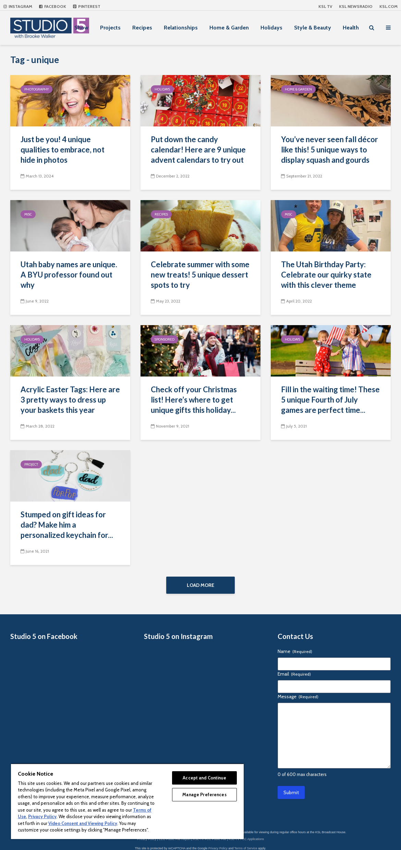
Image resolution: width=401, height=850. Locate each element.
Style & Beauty (312, 27)
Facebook (52, 6)
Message (298, 696)
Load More (200, 585)
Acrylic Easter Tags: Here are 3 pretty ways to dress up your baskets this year (70, 400)
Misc (28, 214)
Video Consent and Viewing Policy (82, 823)
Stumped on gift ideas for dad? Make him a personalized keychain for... (67, 525)
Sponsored (164, 339)
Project (31, 464)
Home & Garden (229, 27)
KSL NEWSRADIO (356, 6)
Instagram (17, 6)
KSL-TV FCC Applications (246, 839)
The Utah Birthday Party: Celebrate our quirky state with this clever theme (326, 275)
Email (294, 674)
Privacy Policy (218, 848)
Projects (110, 27)
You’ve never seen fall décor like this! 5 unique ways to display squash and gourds (329, 149)
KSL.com (388, 6)
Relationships (181, 27)
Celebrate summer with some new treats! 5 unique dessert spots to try (200, 275)
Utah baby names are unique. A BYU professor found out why (69, 275)
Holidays (271, 27)
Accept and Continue (204, 777)
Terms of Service (245, 848)
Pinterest (86, 6)
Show (81, 27)
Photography (36, 89)
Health (351, 27)
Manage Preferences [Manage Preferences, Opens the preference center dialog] (204, 794)
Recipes (142, 27)
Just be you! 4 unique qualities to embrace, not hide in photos (63, 149)
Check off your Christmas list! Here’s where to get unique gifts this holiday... (194, 400)
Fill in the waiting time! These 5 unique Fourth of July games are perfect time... (330, 400)
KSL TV (325, 6)
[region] (127, 801)
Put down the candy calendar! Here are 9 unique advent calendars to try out (198, 149)
